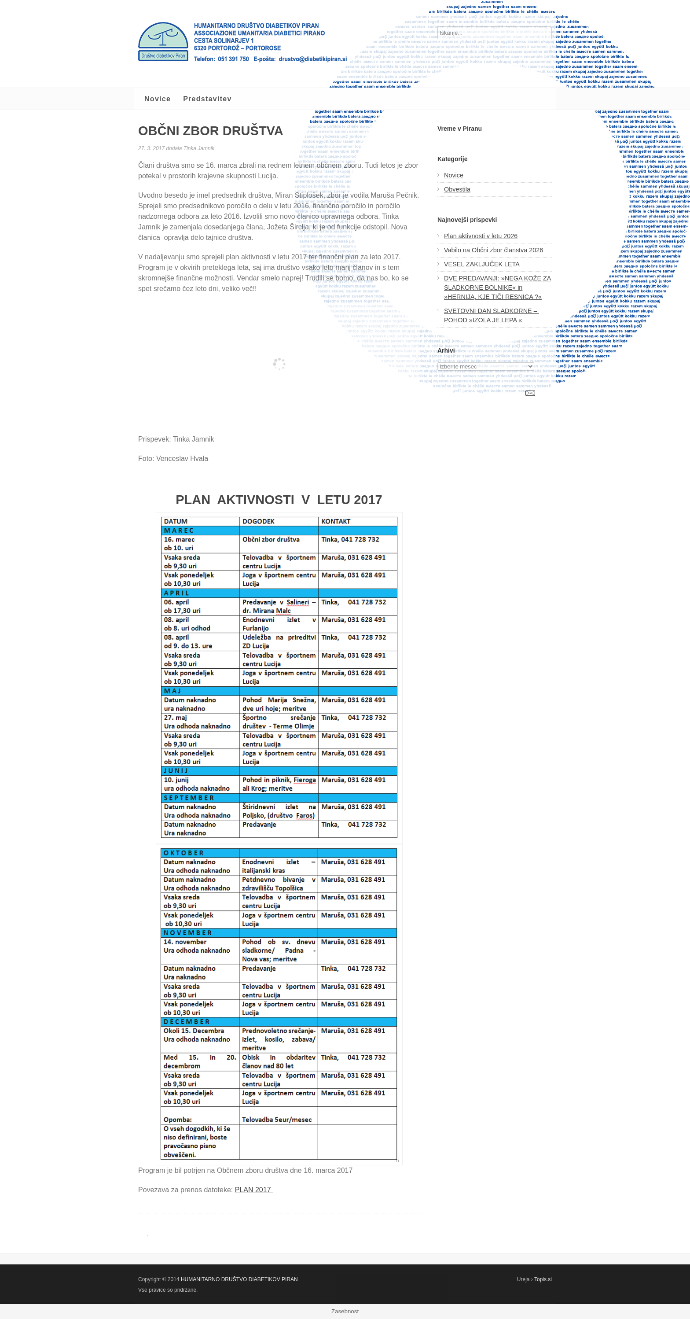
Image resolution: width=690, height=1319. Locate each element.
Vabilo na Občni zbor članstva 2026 (493, 250)
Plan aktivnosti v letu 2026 (481, 235)
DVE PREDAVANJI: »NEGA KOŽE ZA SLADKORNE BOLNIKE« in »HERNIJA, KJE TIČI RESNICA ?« (497, 287)
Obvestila (457, 189)
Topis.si (543, 1279)
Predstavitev (207, 99)
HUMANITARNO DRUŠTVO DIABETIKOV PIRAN (239, 1279)
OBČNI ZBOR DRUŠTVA (210, 131)
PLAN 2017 (254, 1190)
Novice (157, 99)
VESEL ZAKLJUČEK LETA (482, 264)
